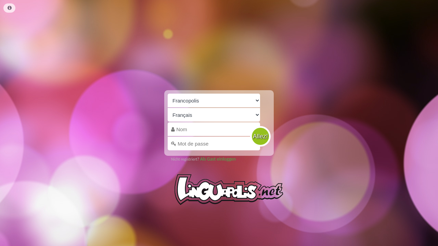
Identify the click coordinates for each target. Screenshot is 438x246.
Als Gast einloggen (218, 159)
